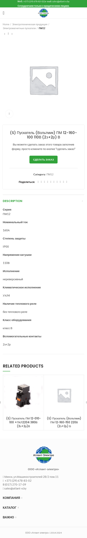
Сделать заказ (43, 159)
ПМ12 (42, 28)
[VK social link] (60, 182)
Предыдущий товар (4, 34)
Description (12, 201)
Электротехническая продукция (29, 24)
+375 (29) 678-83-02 (17, 480)
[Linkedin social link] (50, 182)
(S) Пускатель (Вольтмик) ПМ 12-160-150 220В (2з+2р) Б (64, 422)
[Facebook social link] (38, 182)
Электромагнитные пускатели (19, 28)
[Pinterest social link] (47, 182)
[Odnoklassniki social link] (54, 182)
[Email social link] (44, 182)
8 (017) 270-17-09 (14, 484)
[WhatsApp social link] (57, 182)
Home (6, 24)
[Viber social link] (66, 182)
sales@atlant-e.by (15, 488)
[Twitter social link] (41, 182)
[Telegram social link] (63, 182)
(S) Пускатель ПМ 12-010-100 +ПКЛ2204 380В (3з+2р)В (23, 422)
